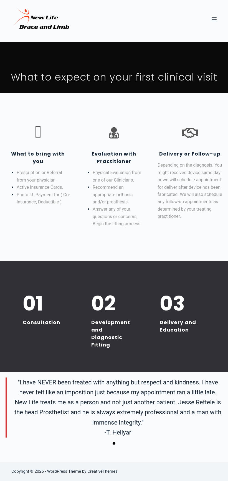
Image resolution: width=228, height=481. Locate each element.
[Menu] (214, 19)
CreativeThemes (102, 471)
